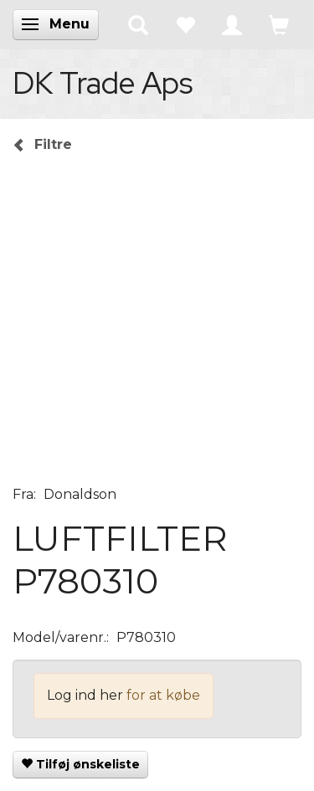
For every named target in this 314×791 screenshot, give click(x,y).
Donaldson (80, 494)
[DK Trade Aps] (103, 83)
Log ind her (85, 695)
